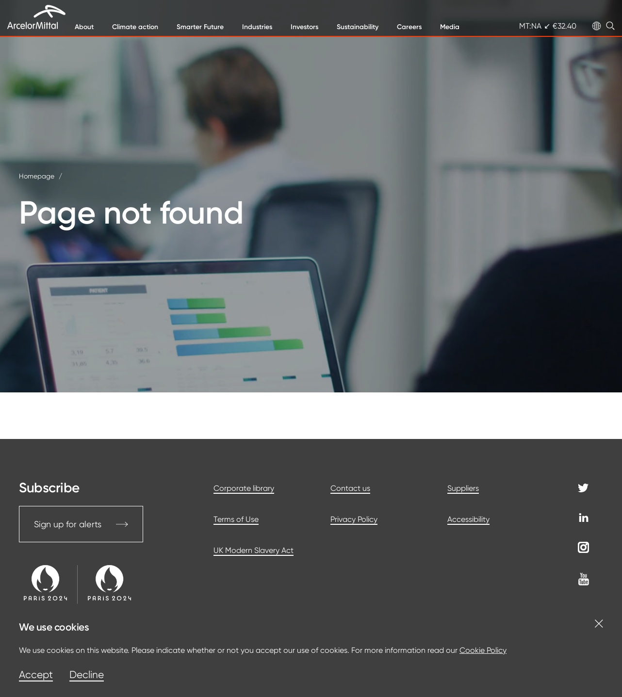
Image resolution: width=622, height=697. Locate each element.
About (84, 27)
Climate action (135, 27)
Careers (409, 27)
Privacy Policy (353, 519)
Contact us (350, 488)
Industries (257, 27)
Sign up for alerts (81, 524)
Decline (86, 675)
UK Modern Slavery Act (253, 550)
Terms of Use (236, 519)
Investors (304, 27)
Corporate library (243, 488)
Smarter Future (200, 27)
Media (449, 27)
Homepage (36, 176)
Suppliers (463, 488)
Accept (36, 675)
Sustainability (357, 27)
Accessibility (468, 519)
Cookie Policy (483, 650)
